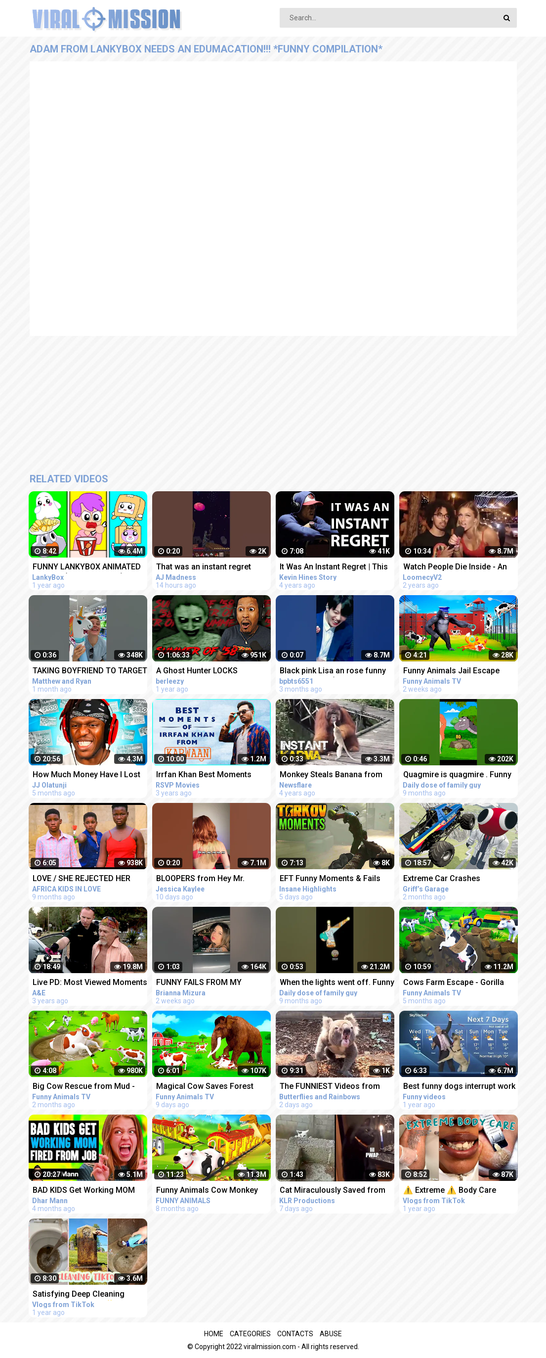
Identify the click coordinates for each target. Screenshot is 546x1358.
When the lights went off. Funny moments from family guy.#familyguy (337, 983)
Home (213, 1334)
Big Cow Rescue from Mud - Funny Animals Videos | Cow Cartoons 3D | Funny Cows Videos (84, 1087)
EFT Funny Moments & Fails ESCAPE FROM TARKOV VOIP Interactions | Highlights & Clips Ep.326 (337, 879)
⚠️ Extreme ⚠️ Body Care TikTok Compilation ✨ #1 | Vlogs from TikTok (452, 1191)
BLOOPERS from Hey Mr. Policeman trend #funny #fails (211, 879)
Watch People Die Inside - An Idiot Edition (455, 567)
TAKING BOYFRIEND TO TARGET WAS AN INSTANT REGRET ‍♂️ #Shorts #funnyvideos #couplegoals (90, 671)
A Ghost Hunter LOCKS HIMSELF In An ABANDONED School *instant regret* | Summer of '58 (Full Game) (206, 671)
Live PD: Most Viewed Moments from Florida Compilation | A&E (90, 983)
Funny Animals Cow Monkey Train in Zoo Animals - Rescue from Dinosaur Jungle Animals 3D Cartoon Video (211, 1191)
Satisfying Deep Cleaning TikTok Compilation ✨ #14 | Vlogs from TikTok (84, 1295)
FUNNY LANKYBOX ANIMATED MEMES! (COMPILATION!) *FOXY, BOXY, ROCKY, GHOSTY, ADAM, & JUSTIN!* (88, 567)
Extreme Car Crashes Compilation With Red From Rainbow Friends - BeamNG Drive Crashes (452, 879)
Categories (250, 1334)
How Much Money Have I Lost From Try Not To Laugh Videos (88, 775)
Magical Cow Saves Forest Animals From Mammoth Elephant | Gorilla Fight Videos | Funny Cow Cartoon (212, 1087)
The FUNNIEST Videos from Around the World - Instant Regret (330, 1087)
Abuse (331, 1334)
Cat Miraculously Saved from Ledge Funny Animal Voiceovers (332, 1191)
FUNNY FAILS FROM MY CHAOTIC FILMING (199, 983)
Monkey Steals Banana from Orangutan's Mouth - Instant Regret (331, 775)
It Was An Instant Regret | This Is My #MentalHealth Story (334, 567)
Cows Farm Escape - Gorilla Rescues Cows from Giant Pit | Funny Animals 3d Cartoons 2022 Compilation (458, 983)
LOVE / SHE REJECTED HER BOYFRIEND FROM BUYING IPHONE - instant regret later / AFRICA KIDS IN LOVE (86, 879)
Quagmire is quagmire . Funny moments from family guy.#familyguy (457, 775)
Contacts (295, 1334)
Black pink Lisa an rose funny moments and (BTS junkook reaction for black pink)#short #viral (334, 671)
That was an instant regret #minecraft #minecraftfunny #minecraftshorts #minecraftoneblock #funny (208, 567)
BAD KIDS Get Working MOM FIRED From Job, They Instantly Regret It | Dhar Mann (89, 1191)
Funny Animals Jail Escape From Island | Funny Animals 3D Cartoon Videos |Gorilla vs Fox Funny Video (460, 671)
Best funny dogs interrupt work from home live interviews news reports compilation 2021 (459, 1087)
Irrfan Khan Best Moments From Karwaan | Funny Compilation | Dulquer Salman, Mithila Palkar (210, 775)
